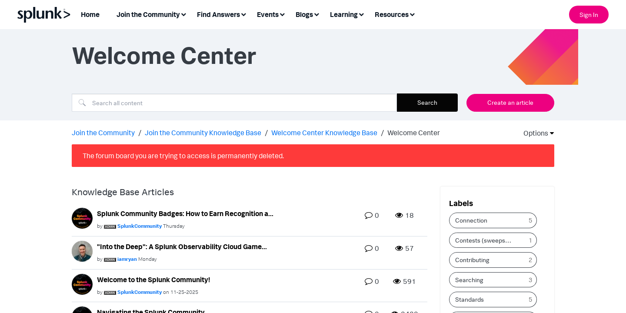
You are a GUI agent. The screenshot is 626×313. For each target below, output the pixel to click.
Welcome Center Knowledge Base (324, 131)
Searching (469, 279)
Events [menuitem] (268, 14)
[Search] (234, 102)
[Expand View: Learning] (361, 13)
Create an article (510, 102)
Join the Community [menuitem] (148, 14)
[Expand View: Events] (282, 13)
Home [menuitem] (90, 14)
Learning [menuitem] (344, 14)
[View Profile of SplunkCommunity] (139, 225)
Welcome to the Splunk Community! (153, 278)
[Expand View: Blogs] (316, 13)
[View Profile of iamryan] (127, 258)
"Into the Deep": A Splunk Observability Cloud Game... (182, 245)
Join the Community (103, 131)
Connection (471, 219)
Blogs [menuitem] (304, 14)
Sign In (588, 14)
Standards (469, 299)
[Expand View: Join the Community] (183, 13)
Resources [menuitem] (392, 14)
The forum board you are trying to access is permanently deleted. (183, 154)
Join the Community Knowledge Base (203, 131)
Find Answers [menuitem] (218, 14)
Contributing (472, 259)
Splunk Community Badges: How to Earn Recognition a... (185, 212)
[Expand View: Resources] (412, 13)
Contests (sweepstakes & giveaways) (487, 239)
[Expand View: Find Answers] (243, 13)
